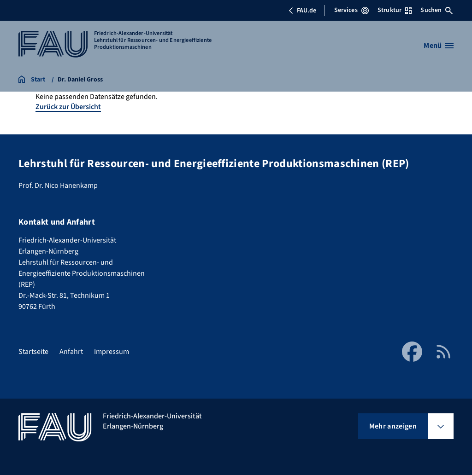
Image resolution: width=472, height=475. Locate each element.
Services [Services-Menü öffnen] (351, 10)
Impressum (111, 352)
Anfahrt (71, 352)
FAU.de (302, 10)
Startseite (33, 352)
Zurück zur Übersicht (68, 107)
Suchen (436, 10)
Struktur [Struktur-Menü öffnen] (395, 10)
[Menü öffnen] (439, 45)
